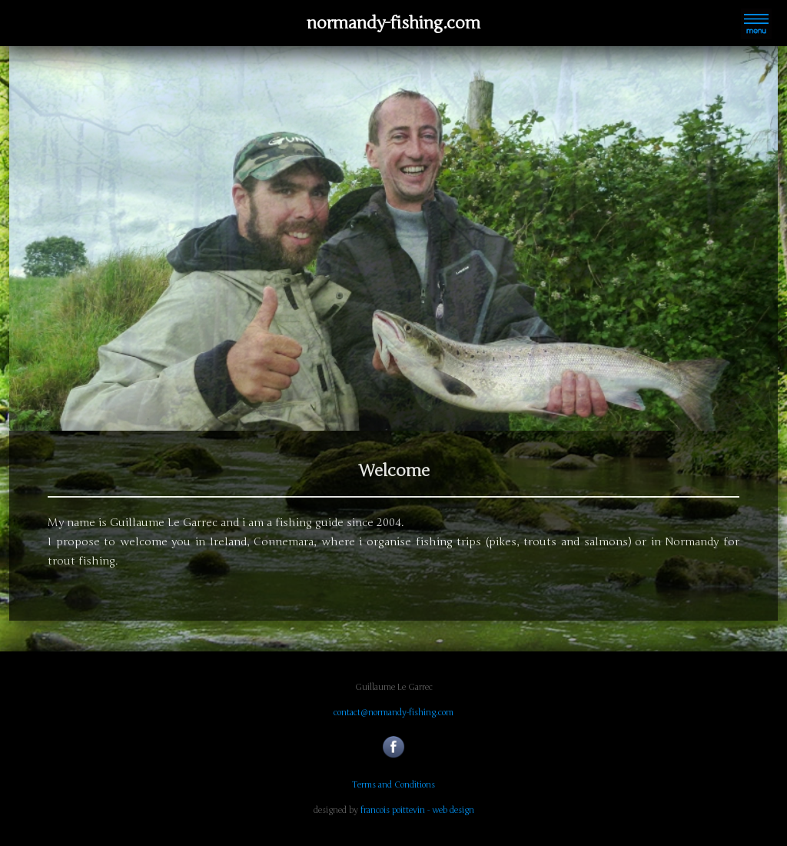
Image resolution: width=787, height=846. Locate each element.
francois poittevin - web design (417, 810)
